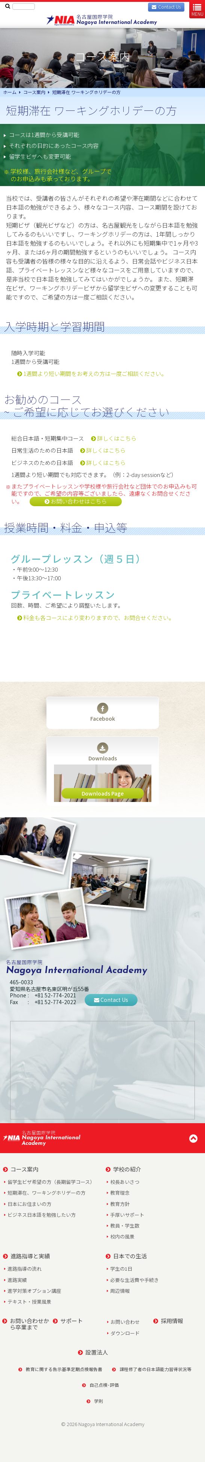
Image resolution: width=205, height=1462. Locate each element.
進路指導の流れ (24, 1268)
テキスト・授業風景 (29, 1301)
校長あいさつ (124, 1181)
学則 (95, 1401)
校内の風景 (122, 1236)
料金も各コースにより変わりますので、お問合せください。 (95, 617)
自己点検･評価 (100, 1385)
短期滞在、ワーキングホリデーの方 (46, 1192)
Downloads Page (103, 793)
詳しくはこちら (113, 438)
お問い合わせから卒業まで (25, 1324)
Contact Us (111, 999)
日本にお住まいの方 (29, 1203)
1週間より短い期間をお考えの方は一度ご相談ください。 (92, 373)
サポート (68, 1321)
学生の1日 (121, 1268)
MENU (198, 10)
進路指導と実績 (26, 1256)
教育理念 (120, 1192)
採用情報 (168, 1321)
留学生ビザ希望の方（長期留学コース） (51, 1181)
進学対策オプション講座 (34, 1290)
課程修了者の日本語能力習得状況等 (149, 1369)
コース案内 (20, 1169)
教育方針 (120, 1203)
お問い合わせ (125, 1321)
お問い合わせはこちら (76, 501)
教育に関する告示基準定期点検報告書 (57, 1369)
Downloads (102, 752)
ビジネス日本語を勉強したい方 (41, 1214)
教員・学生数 (124, 1225)
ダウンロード (125, 1333)
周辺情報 (120, 1290)
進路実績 (17, 1279)
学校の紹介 (123, 1169)
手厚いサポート (127, 1214)
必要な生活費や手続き (134, 1279)
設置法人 (93, 1352)
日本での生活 (126, 1256)
